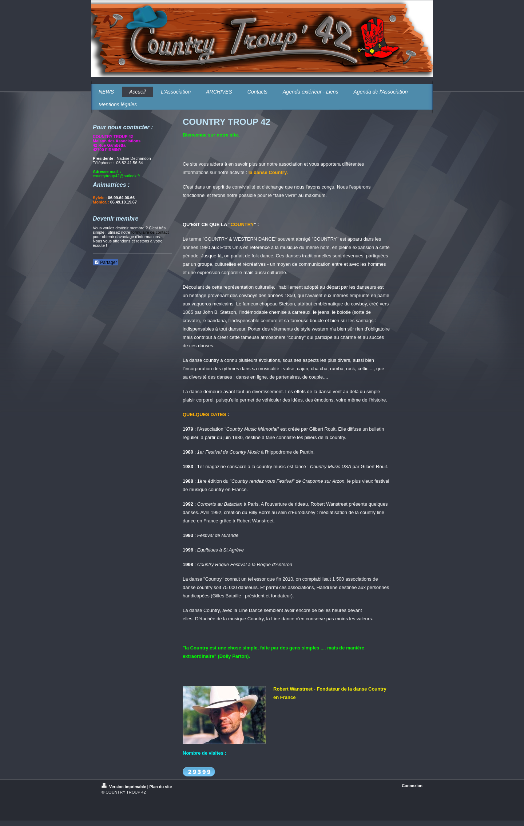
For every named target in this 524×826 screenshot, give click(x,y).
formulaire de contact (150, 232)
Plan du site (161, 786)
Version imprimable (124, 786)
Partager (105, 262)
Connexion (412, 785)
